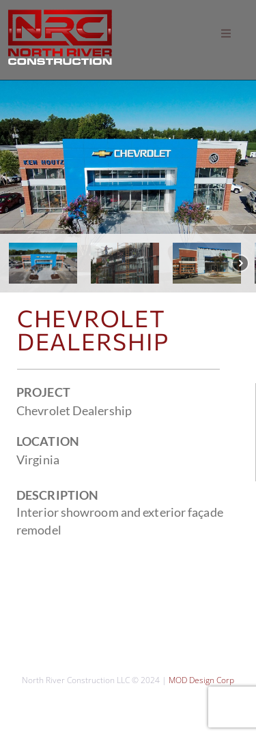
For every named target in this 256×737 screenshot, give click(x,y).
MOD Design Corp (201, 680)
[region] (128, 186)
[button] (226, 33)
